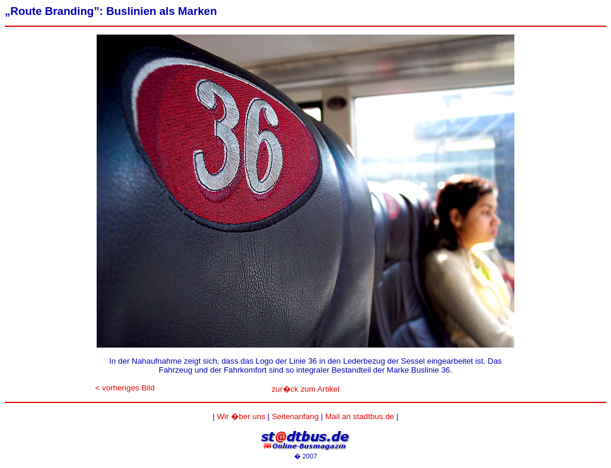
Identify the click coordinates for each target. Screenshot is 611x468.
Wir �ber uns (241, 416)
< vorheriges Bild (125, 387)
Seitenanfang (295, 416)
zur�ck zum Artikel (305, 389)
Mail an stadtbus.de (359, 416)
